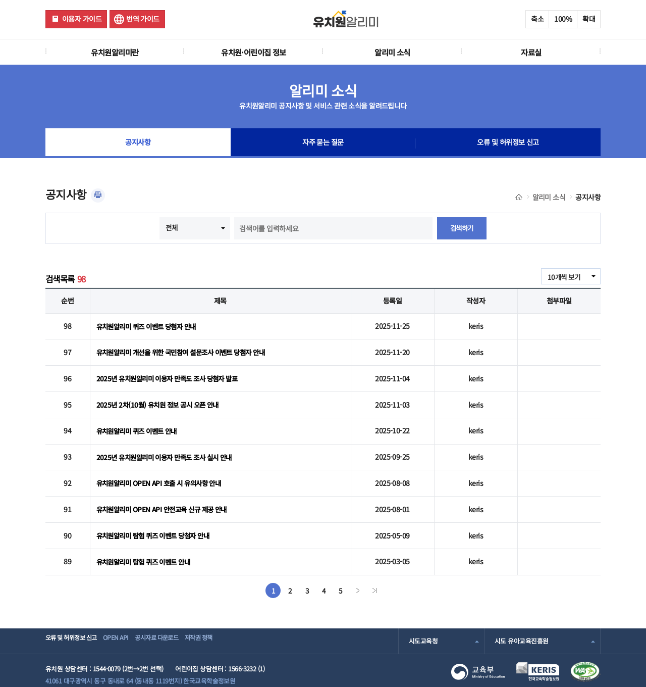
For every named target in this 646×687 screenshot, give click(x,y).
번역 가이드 (142, 19)
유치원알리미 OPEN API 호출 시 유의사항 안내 (162, 472)
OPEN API (128, 624)
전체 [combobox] (171, 227)
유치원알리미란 (114, 52)
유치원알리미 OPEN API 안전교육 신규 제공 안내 (165, 497)
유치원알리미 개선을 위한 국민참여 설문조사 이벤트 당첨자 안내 (187, 350)
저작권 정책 (230, 624)
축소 (537, 19)
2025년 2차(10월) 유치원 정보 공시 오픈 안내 (161, 399)
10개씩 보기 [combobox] (563, 277)
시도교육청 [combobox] (423, 624)
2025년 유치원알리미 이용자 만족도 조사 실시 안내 (168, 448)
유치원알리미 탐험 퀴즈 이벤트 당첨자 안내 (157, 521)
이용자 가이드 (81, 19)
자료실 (531, 52)
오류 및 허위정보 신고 (508, 143)
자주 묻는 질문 (323, 143)
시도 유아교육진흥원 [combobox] (521, 624)
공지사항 (137, 143)
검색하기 (461, 228)
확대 (588, 19)
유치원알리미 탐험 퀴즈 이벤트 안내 (146, 546)
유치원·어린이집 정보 (253, 52)
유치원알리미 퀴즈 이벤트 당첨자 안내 (150, 325)
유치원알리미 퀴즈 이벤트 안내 (139, 423)
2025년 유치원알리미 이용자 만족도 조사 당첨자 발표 (171, 374)
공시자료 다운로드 (178, 624)
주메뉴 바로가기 (0, 0)
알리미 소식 (392, 52)
